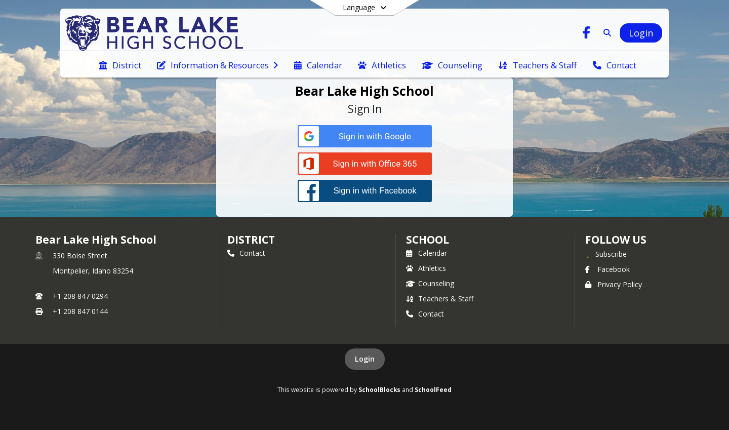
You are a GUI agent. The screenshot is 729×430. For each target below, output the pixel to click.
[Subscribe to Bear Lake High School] (606, 253)
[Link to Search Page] (605, 32)
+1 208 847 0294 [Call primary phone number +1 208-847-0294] (80, 296)
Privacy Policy (613, 284)
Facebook (607, 269)
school (427, 239)
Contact (246, 253)
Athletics (426, 268)
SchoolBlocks (379, 389)
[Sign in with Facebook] (365, 191)
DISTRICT (251, 239)
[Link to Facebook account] (586, 34)
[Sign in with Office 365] (365, 164)
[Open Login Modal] (641, 33)
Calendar (426, 253)
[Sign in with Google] (365, 136)
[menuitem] (120, 64)
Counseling (430, 283)
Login (365, 359)
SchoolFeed (433, 389)
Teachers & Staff (439, 298)
